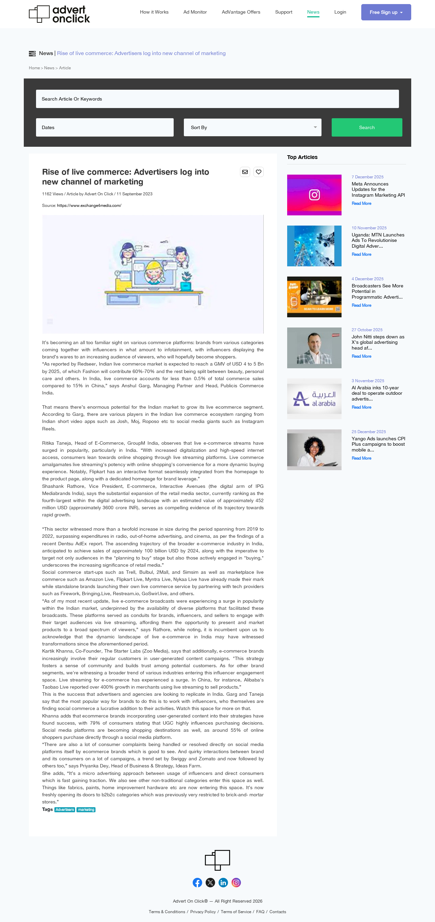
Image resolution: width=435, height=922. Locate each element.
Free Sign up (384, 12)
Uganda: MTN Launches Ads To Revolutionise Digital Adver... (378, 240)
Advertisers (65, 810)
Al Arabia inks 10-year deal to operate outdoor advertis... (377, 393)
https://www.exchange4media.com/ (89, 205)
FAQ (260, 911)
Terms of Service (236, 911)
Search (367, 127)
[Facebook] (197, 882)
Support (283, 12)
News (313, 12)
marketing (86, 810)
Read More (361, 203)
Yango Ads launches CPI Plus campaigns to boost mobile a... (378, 444)
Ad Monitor (195, 12)
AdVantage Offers (241, 12)
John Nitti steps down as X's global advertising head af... (378, 342)
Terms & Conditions (167, 911)
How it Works (154, 12)
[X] (210, 882)
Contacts (277, 911)
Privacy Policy (203, 911)
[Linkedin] (223, 882)
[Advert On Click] (59, 14)
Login (340, 12)
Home (34, 68)
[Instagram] (236, 882)
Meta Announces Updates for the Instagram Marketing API (378, 189)
